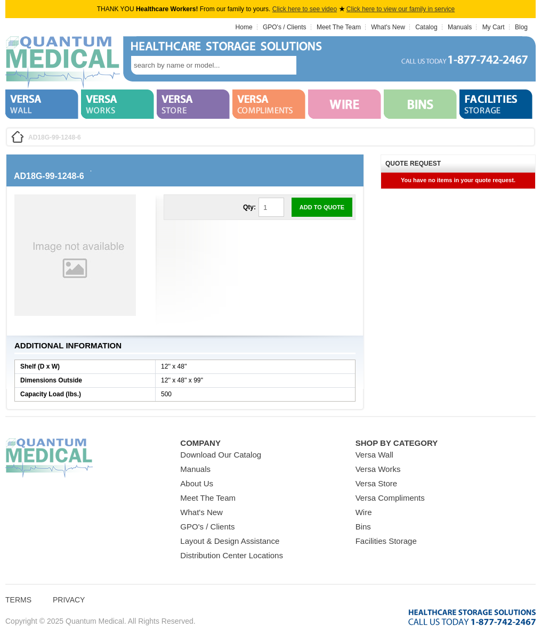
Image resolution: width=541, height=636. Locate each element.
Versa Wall (374, 454)
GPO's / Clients (284, 27)
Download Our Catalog (220, 454)
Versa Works (378, 469)
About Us (196, 483)
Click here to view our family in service (400, 9)
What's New (388, 27)
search (312, 65)
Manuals (460, 27)
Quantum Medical (49, 458)
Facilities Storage (386, 540)
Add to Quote (322, 207)
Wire (364, 512)
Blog (521, 27)
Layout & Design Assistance (229, 540)
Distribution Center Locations (231, 555)
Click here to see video (304, 9)
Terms (18, 600)
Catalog (426, 27)
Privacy (69, 600)
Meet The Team (339, 27)
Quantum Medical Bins (62, 62)
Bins (363, 526)
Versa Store (376, 483)
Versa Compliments (390, 497)
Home (244, 27)
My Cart (493, 27)
